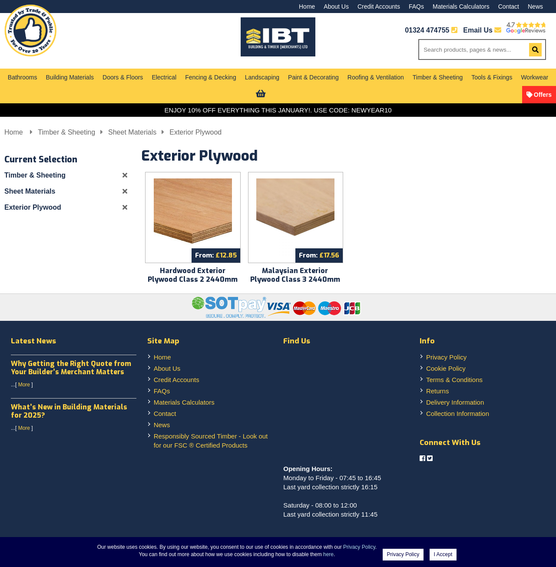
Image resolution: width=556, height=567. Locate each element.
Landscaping (262, 77)
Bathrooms (22, 77)
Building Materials (70, 77)
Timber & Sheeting (438, 77)
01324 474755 (427, 30)
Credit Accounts (378, 6)
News (535, 6)
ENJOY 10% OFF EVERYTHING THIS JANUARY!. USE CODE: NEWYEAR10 (277, 110)
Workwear (534, 77)
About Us (336, 6)
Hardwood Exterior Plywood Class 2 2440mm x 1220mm (193, 279)
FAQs (416, 6)
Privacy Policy (446, 357)
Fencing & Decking (210, 77)
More (24, 385)
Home (307, 6)
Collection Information (457, 413)
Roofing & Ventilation (376, 77)
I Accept (443, 554)
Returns (437, 391)
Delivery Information (455, 402)
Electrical (164, 77)
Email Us (482, 30)
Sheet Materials (132, 132)
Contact (508, 6)
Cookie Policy (446, 368)
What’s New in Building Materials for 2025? (69, 411)
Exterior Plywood (195, 132)
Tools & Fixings (491, 77)
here (328, 554)
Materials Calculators (461, 6)
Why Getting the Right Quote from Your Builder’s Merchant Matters (71, 367)
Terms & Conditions (454, 379)
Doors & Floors (123, 77)
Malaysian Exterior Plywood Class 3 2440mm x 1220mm (295, 279)
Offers (543, 94)
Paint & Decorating (313, 77)
